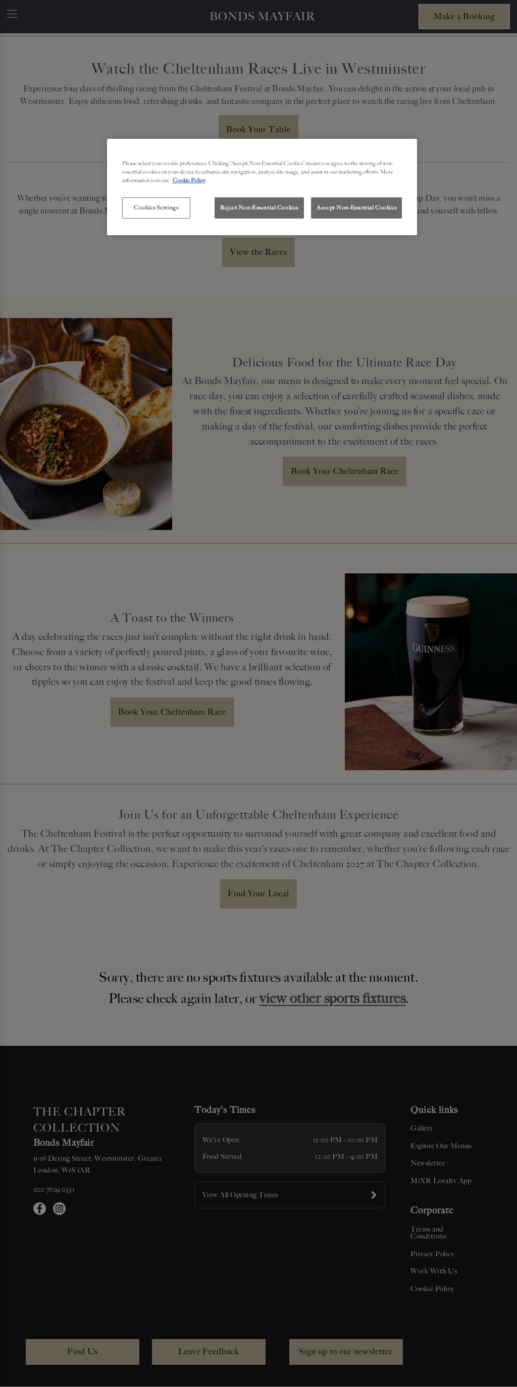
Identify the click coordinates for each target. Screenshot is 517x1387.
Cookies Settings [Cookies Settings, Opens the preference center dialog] (156, 207)
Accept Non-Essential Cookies (356, 207)
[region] (262, 187)
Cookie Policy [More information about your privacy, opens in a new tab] (189, 180)
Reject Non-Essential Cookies (259, 207)
